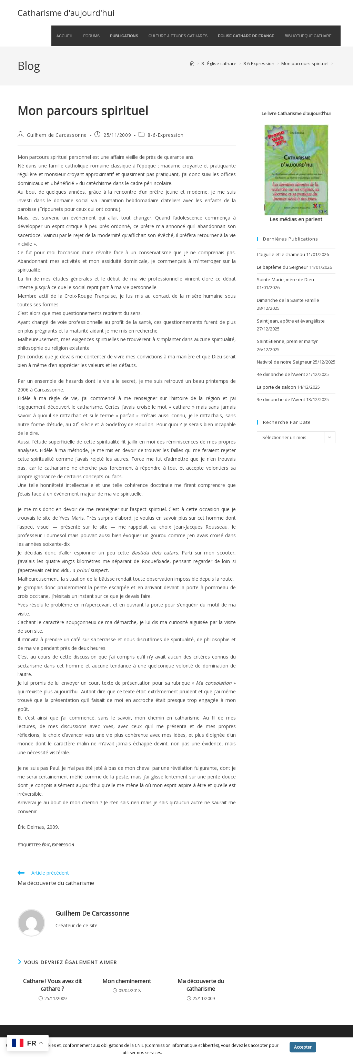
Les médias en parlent (296, 219)
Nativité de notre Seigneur (284, 362)
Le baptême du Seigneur (282, 267)
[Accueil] (192, 63)
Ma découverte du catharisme (201, 984)
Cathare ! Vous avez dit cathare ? (52, 984)
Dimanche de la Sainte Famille (288, 300)
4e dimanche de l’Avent (281, 374)
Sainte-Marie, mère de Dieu (285, 279)
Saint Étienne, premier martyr (287, 341)
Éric (46, 844)
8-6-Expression (165, 135)
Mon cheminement (126, 981)
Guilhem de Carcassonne (57, 135)
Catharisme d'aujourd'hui (66, 12)
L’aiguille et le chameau (281, 254)
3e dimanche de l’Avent (281, 399)
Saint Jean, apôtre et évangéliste (291, 321)
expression (63, 844)
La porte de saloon (276, 387)
